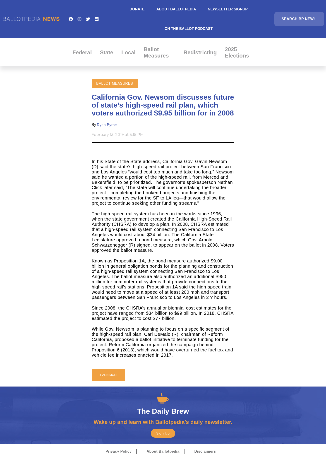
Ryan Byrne (107, 125)
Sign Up (163, 433)
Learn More (108, 375)
